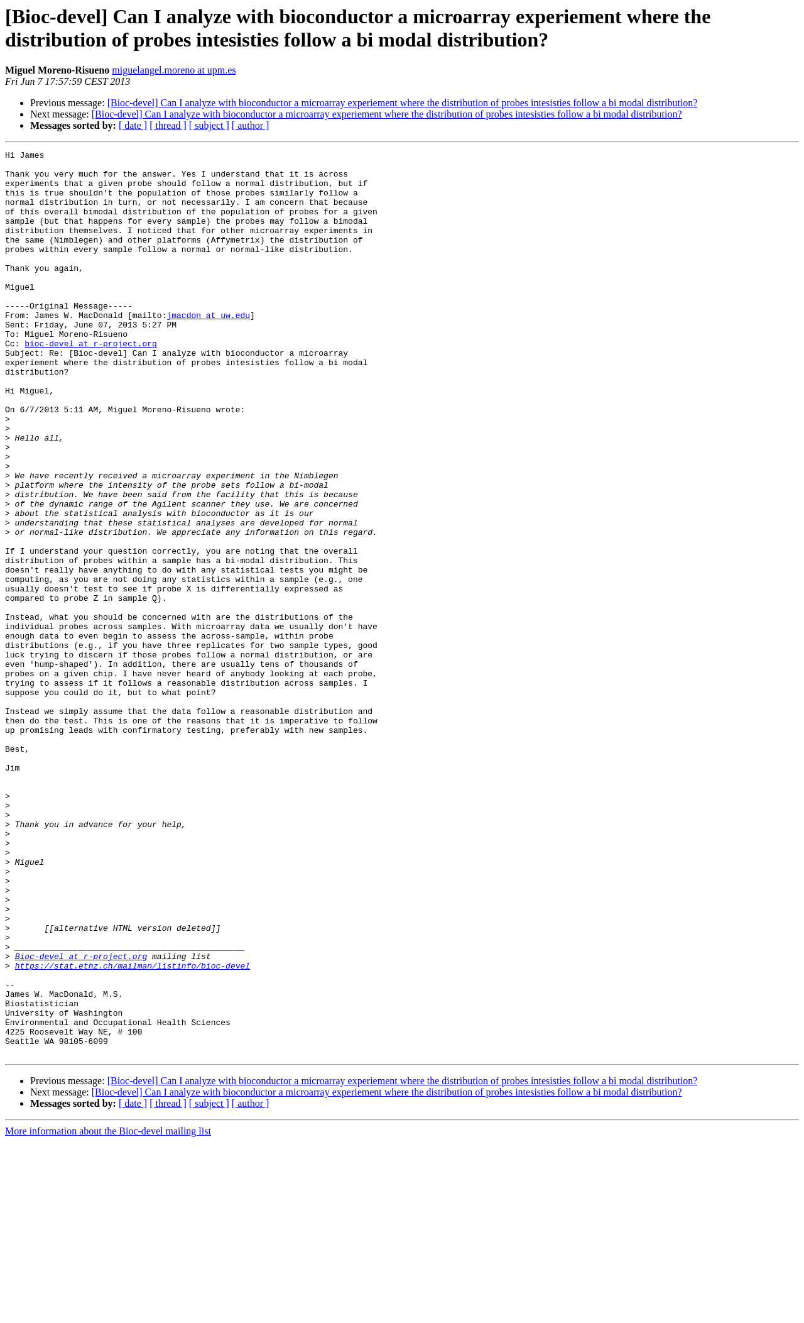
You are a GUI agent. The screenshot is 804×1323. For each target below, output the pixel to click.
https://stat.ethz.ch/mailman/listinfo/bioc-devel (132, 1129)
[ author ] (250, 125)
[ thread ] (168, 125)
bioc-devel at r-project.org (90, 382)
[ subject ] (209, 125)
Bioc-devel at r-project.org (81, 1118)
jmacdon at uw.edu (208, 348)
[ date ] (133, 125)
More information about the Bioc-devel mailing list (108, 1312)
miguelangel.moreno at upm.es (174, 70)
